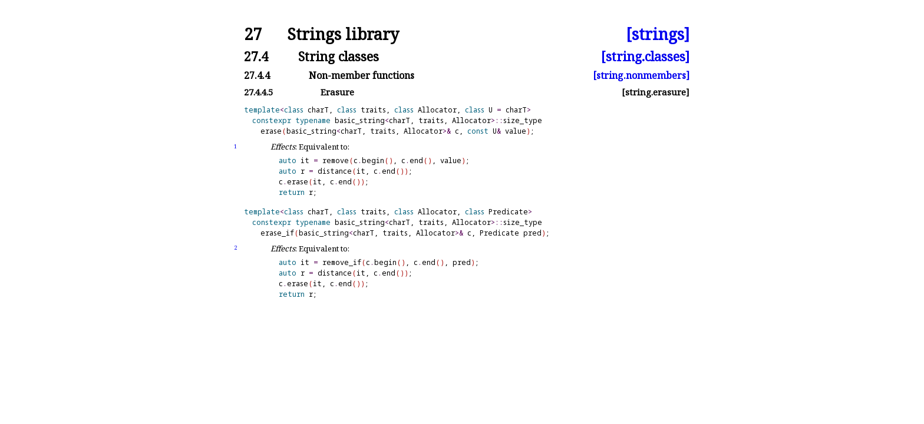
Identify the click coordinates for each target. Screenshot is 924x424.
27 (253, 34)
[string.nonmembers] (641, 75)
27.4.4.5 (258, 92)
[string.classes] (645, 56)
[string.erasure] (655, 92)
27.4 (256, 56)
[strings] (657, 34)
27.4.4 (257, 75)
